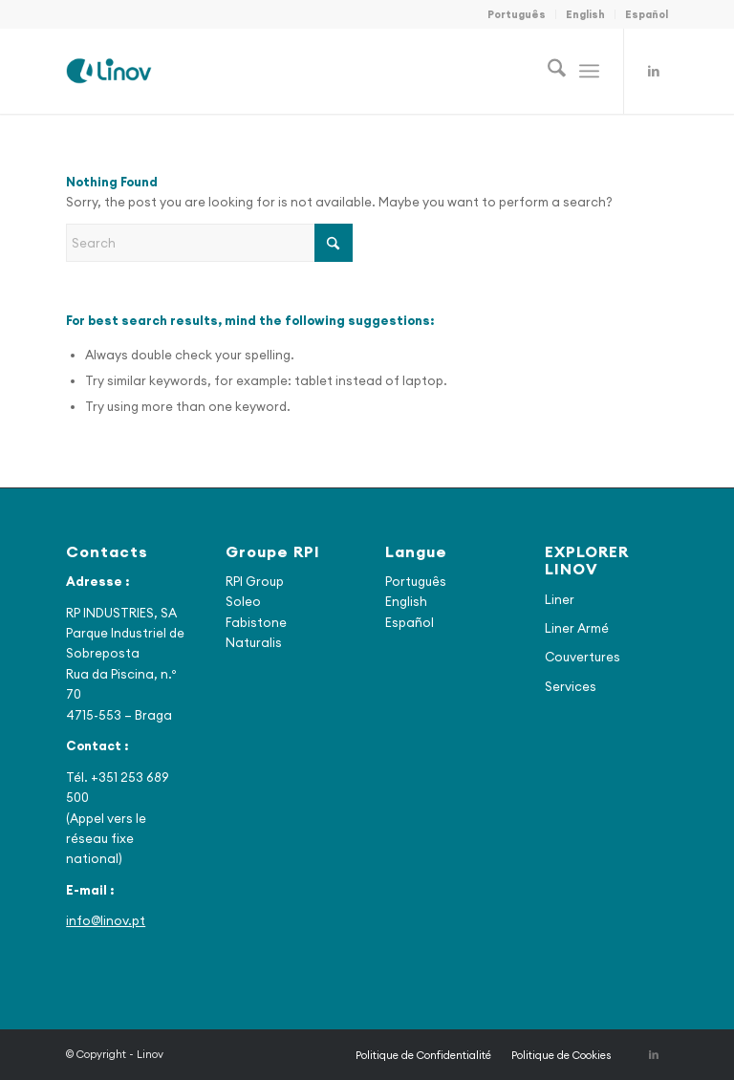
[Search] (547, 71)
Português (516, 14)
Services (570, 686)
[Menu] (589, 71)
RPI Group (255, 581)
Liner (559, 599)
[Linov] (109, 71)
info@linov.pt (105, 920)
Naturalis (254, 642)
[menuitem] (517, 14)
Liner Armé (577, 628)
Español (646, 14)
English (585, 14)
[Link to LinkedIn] (653, 70)
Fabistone (256, 622)
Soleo (243, 601)
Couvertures (582, 656)
